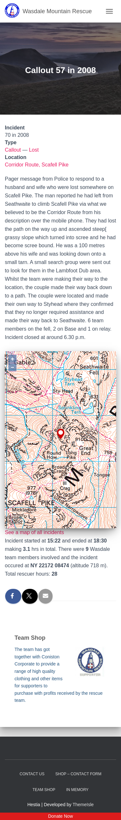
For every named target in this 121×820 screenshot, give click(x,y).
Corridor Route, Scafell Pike (36, 164)
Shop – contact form (78, 774)
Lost (34, 150)
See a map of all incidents (34, 532)
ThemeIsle (83, 804)
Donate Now (60, 816)
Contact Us (32, 774)
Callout (13, 150)
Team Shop (44, 789)
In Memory (77, 789)
